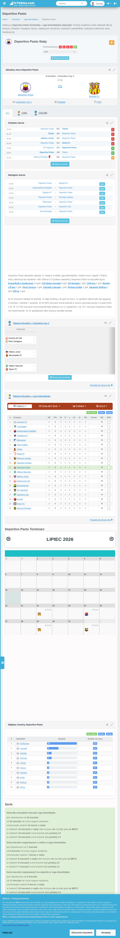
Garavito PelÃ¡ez (98, 287)
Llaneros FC (22, 422)
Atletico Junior (22, 476)
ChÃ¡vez (91, 283)
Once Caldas (22, 445)
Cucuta (20, 499)
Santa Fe (21, 454)
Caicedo (23, 773)
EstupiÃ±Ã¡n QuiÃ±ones (20, 283)
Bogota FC (94, 96)
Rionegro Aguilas (24, 458)
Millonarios (21, 440)
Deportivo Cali (23, 495)
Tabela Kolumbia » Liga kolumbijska (31, 396)
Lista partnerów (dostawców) (15, 925)
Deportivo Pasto (25, 95)
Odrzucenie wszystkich (81, 933)
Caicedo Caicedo (52, 287)
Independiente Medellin (26, 431)
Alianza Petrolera (24, 508)
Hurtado (23, 753)
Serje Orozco (29, 287)
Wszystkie (91, 413)
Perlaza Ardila (75, 287)
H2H (99, 102)
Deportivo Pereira (24, 463)
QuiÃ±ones (24, 744)
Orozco (23, 768)
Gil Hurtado (74, 283)
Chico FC (21, 504)
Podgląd (61, 102)
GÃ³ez (16, 291)
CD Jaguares (22, 490)
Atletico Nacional (24, 472)
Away (109, 413)
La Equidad (21, 426)
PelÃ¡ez (23, 782)
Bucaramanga (23, 485)
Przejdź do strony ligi (101, 385)
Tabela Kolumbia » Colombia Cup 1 (31, 323)
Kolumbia (16, 19)
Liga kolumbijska (31, 19)
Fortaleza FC (22, 436)
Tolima (19, 449)
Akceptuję (105, 933)
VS (60, 86)
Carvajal (23, 748)
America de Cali (23, 481)
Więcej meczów (60, 164)
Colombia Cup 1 (24, 102)
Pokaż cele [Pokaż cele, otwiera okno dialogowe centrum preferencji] (7, 932)
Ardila (22, 778)
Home (4, 19)
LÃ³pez (23, 763)
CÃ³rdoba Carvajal (51, 283)
